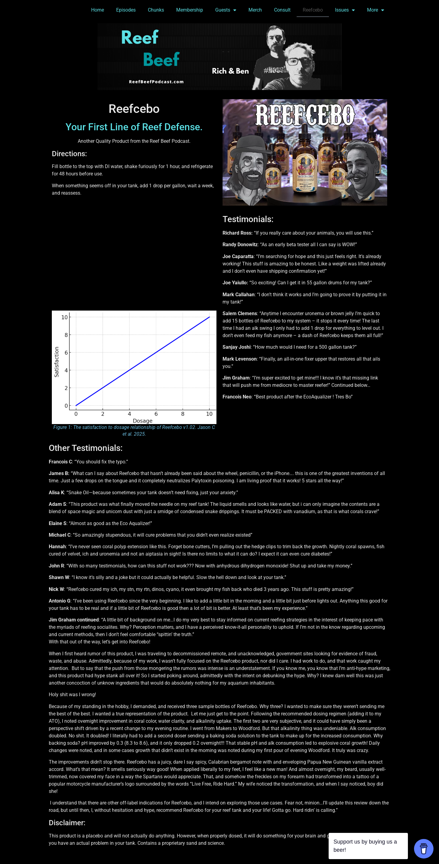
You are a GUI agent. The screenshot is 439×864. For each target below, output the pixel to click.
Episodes (126, 10)
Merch (255, 10)
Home (97, 10)
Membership (189, 10)
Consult (282, 10)
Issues (345, 10)
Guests (225, 10)
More (375, 10)
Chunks (156, 10)
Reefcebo (313, 10)
